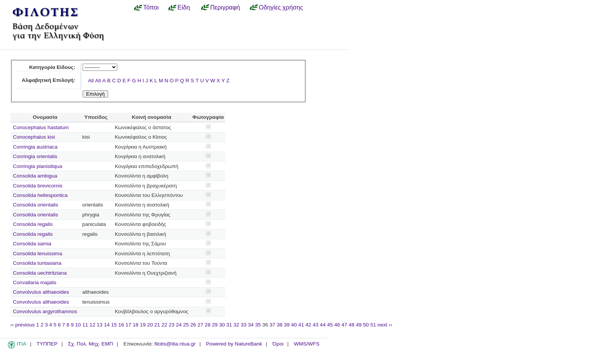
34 (251, 325)
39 (287, 325)
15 (114, 325)
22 (164, 325)
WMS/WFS (306, 344)
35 (258, 325)
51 (373, 325)
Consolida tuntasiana (37, 263)
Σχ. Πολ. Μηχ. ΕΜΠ (90, 344)
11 (85, 325)
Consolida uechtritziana (40, 273)
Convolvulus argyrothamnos (45, 311)
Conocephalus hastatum (41, 127)
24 (179, 325)
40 (294, 325)
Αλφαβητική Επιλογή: (48, 80)
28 (208, 325)
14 (107, 325)
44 (323, 325)
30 (222, 325)
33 (243, 325)
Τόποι (151, 7)
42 (308, 325)
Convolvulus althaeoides (41, 292)
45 (330, 325)
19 (142, 325)
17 (128, 325)
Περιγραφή (225, 7)
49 (359, 325)
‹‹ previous (22, 325)
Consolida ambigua (35, 176)
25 (186, 325)
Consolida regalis (33, 224)
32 (236, 325)
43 (315, 325)
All (91, 80)
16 (121, 325)
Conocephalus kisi (34, 137)
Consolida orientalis (35, 205)
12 (92, 325)
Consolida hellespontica (40, 195)
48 (351, 325)
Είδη (183, 7)
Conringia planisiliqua (37, 166)
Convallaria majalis (34, 282)
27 (200, 325)
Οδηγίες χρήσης (281, 7)
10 (78, 325)
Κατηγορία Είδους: (52, 67)
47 (344, 325)
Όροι (278, 344)
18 (136, 325)
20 (150, 325)
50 (366, 325)
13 (99, 325)
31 (229, 325)
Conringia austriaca (35, 147)
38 (280, 325)
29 (215, 325)
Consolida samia (32, 243)
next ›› (384, 325)
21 (157, 325)
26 (193, 325)
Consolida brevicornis (37, 186)
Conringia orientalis (35, 156)
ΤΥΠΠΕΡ (47, 344)
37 (272, 325)
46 (337, 325)
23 (171, 325)
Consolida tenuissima (37, 253)
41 (301, 325)
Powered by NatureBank (234, 344)
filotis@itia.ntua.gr (174, 344)
